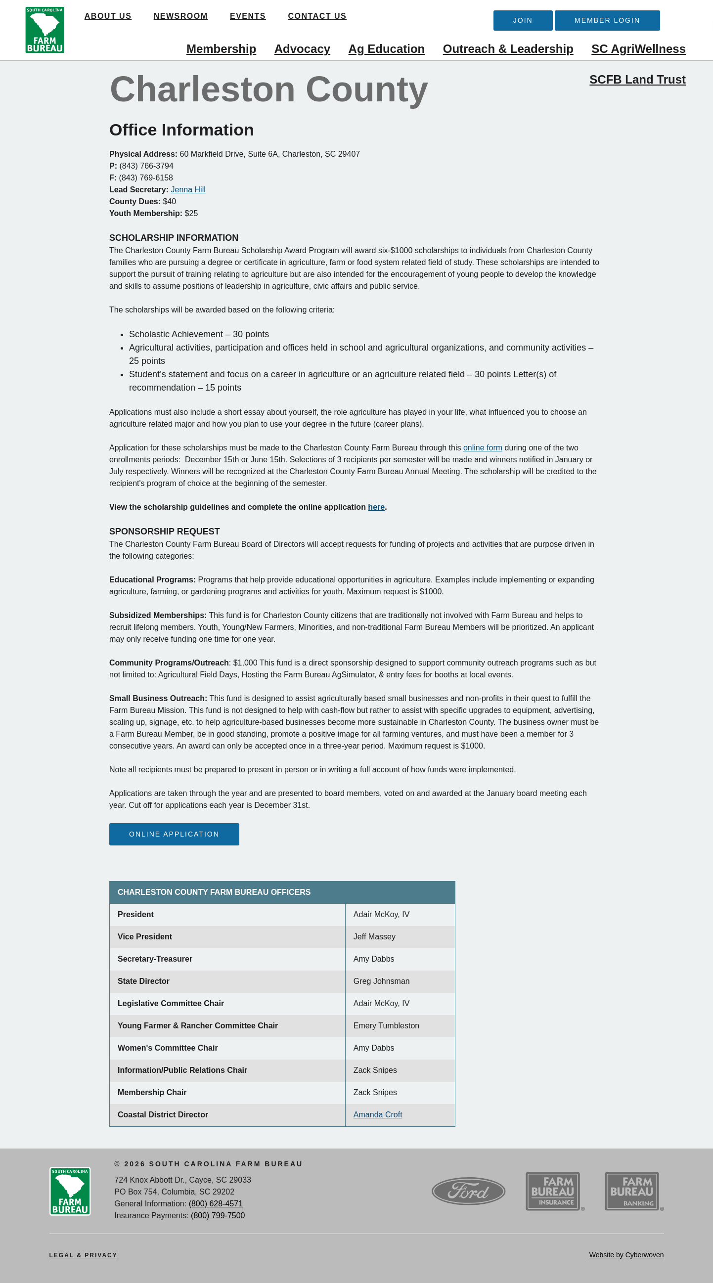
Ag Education (387, 48)
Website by (626, 1255)
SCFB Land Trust (637, 79)
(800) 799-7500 (218, 1215)
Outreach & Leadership (508, 48)
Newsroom (182, 16)
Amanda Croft (378, 1114)
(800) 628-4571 (216, 1203)
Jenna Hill (188, 189)
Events (249, 16)
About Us (109, 16)
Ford (469, 1191)
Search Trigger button (676, 18)
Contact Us (318, 16)
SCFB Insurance (555, 1191)
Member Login (607, 20)
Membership (221, 48)
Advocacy (302, 48)
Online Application (174, 834)
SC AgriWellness (638, 48)
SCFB (45, 30)
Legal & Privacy (83, 1255)
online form (482, 447)
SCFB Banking (634, 1191)
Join (523, 20)
